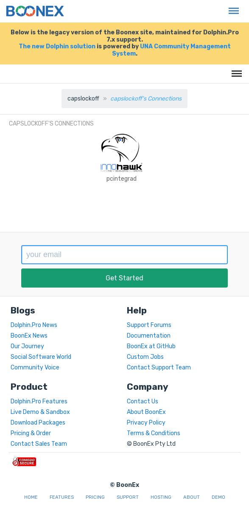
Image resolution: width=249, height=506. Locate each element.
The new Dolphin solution (57, 46)
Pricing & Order (31, 433)
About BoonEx (146, 412)
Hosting (161, 497)
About (191, 497)
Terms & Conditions (153, 433)
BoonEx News (29, 335)
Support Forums (149, 325)
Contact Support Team (159, 367)
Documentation (149, 335)
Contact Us (142, 401)
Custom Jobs (145, 357)
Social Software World (41, 357)
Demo (218, 497)
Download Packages (38, 422)
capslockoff (83, 98)
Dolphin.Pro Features (39, 401)
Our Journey (27, 346)
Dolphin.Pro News (34, 325)
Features (62, 497)
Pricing (95, 497)
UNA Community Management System (171, 50)
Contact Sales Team (39, 443)
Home (31, 497)
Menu (231, 6)
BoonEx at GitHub (151, 346)
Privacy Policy (146, 422)
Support (128, 497)
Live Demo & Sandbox (40, 412)
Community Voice (35, 367)
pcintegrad (121, 178)
